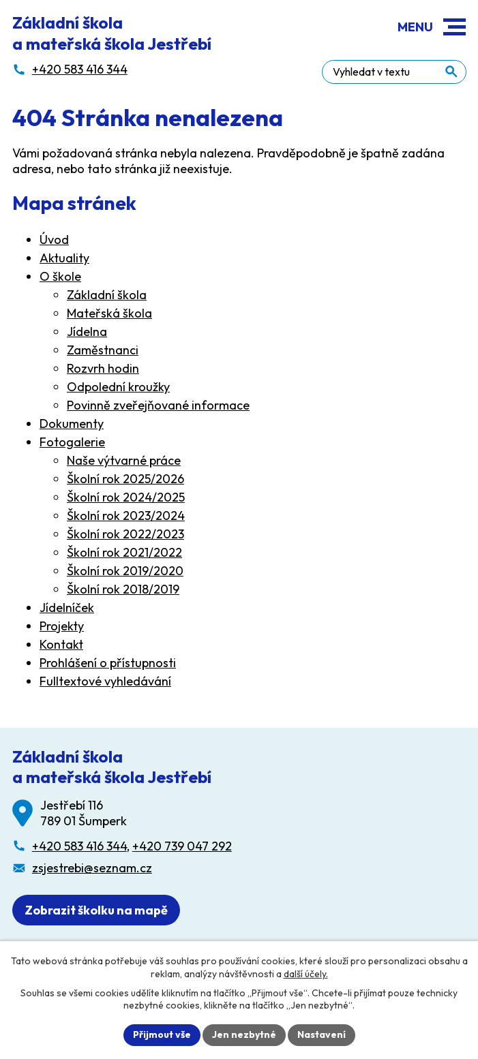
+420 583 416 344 (79, 847)
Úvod (54, 240)
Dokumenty (72, 424)
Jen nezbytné (244, 1034)
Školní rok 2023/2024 (126, 516)
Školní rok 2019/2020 (125, 571)
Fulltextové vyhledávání (105, 682)
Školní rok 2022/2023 (125, 534)
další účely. (306, 973)
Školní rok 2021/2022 (124, 553)
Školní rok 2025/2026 (125, 479)
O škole (60, 277)
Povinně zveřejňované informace (158, 406)
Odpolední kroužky (118, 387)
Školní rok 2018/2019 (123, 590)
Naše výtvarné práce (124, 461)
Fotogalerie (72, 442)
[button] (454, 26)
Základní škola (107, 295)
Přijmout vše (162, 1034)
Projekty (62, 626)
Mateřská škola (109, 314)
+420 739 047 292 (182, 847)
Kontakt (61, 645)
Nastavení (321, 1034)
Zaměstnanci (102, 350)
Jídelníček (67, 608)
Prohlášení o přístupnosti (108, 663)
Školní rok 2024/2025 (126, 498)
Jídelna (87, 332)
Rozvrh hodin (103, 369)
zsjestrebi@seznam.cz (92, 869)
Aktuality (64, 258)
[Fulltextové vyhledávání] (404, 70)
